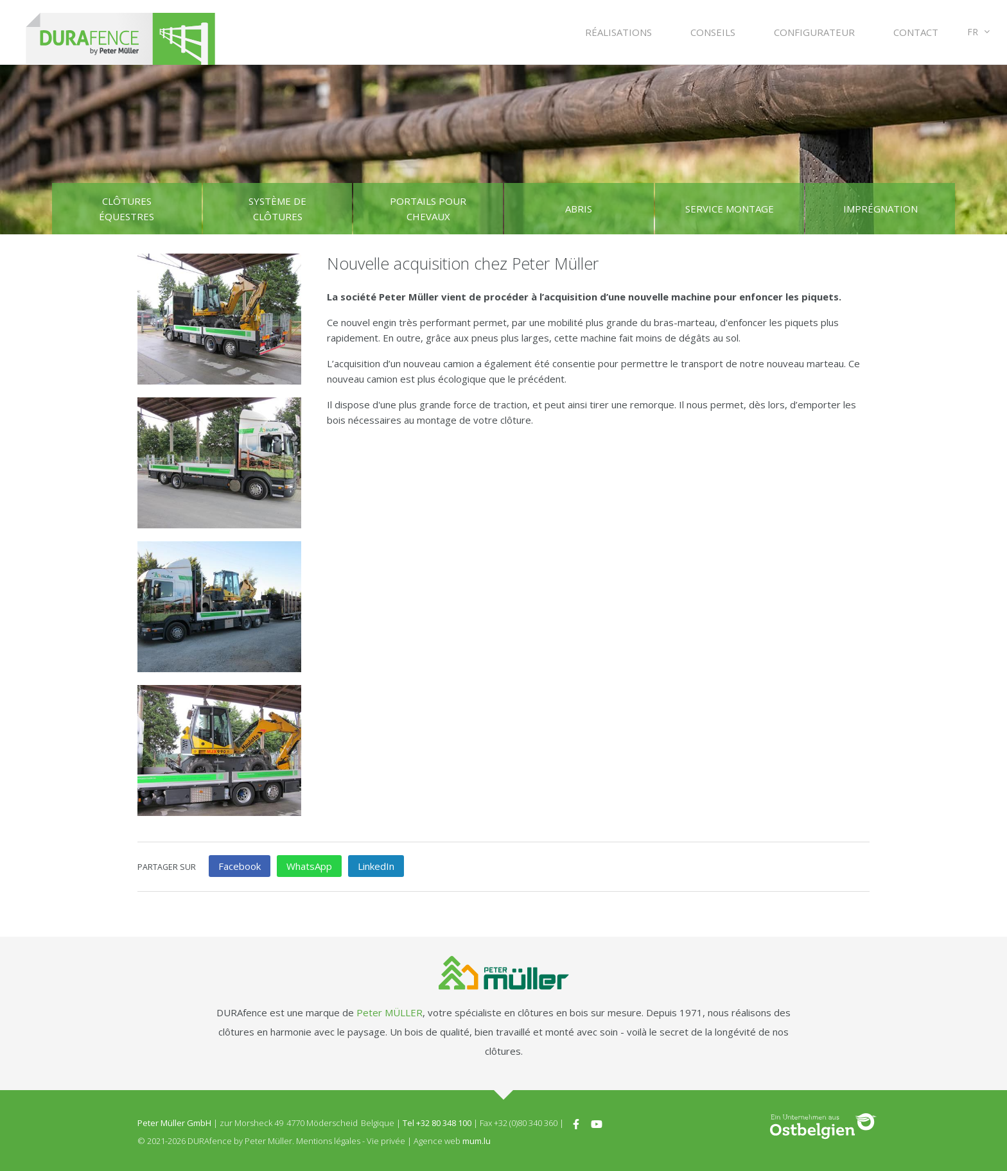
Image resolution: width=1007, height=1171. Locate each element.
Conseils (712, 32)
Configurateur (814, 32)
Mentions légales (328, 1141)
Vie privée (386, 1141)
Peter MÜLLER (389, 1012)
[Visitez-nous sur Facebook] (576, 1123)
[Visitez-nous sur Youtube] (596, 1123)
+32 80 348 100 (443, 1123)
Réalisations (618, 32)
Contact (915, 32)
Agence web (437, 1141)
